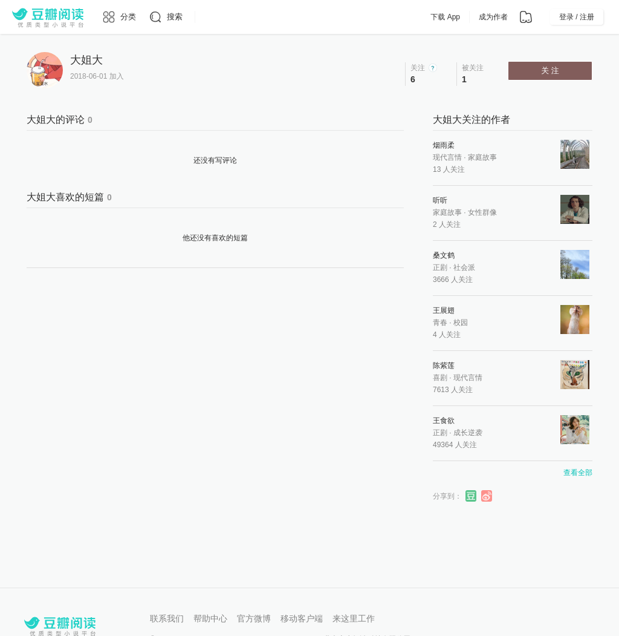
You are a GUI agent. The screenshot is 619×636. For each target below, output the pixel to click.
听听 (440, 200)
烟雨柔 (444, 145)
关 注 (550, 70)
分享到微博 (487, 496)
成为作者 (493, 17)
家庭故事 (482, 157)
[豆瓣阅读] (47, 17)
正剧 (440, 267)
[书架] (526, 17)
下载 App (445, 17)
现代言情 (447, 157)
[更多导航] (204, 17)
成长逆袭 (467, 432)
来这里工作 (353, 618)
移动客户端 (301, 618)
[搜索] (165, 17)
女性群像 (482, 212)
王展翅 (444, 310)
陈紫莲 (444, 365)
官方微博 (254, 618)
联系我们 (167, 618)
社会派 (464, 267)
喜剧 (440, 377)
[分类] (119, 17)
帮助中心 (210, 618)
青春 (440, 322)
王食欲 (444, 420)
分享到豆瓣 (471, 496)
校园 (460, 322)
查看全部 (577, 472)
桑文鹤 (444, 255)
